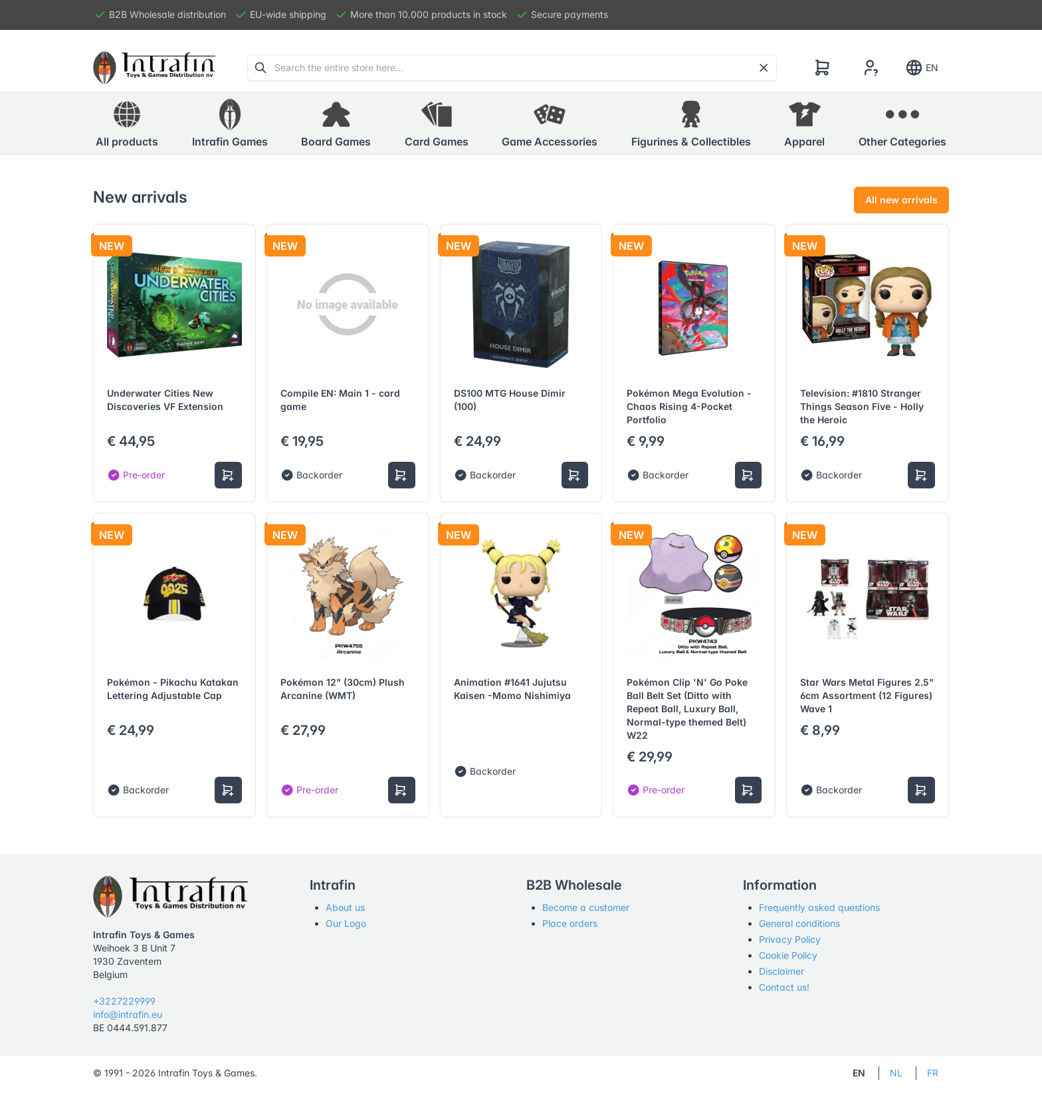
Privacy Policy (790, 939)
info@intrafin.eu (127, 1014)
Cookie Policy (788, 955)
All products (127, 123)
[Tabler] (154, 67)
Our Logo (346, 923)
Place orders (569, 923)
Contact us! (784, 987)
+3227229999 (124, 1001)
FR (932, 1072)
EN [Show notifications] (921, 67)
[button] (230, 123)
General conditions (799, 923)
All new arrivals (901, 199)
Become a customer (585, 907)
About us (345, 907)
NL (896, 1072)
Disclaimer (781, 971)
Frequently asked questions (819, 907)
